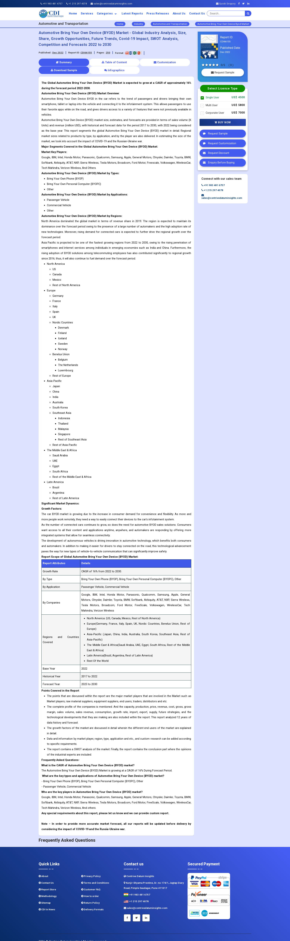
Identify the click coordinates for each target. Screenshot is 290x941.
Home (73, 13)
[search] (248, 13)
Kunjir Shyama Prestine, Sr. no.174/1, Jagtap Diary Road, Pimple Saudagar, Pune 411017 (154, 877)
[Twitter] (244, 3)
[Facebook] (240, 3)
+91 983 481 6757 (52, 3)
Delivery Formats (92, 901)
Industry (138, 24)
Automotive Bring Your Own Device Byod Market (223, 24)
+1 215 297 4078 (76, 3)
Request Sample (222, 72)
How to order (90, 888)
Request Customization (218, 143)
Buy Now (223, 122)
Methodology (48, 888)
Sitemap (45, 894)
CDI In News (47, 901)
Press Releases (157, 13)
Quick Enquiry (226, 3)
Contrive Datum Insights (139, 868)
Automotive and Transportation (170, 24)
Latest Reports (132, 13)
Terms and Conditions (95, 875)
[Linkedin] (249, 3)
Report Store (47, 881)
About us (179, 13)
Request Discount (215, 153)
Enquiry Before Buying (218, 162)
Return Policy (90, 894)
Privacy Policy (91, 868)
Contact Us (197, 13)
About (43, 868)
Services (87, 13)
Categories (107, 13)
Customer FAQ (90, 881)
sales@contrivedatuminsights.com (111, 3)
